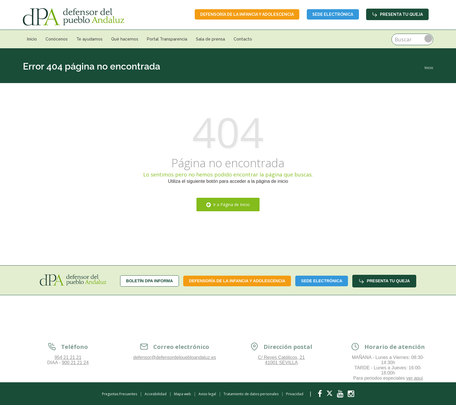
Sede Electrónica (332, 14)
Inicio (32, 39)
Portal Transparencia (167, 39)
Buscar (428, 38)
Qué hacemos (124, 39)
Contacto (243, 39)
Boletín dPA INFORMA (149, 281)
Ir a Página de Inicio (228, 204)
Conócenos (57, 39)
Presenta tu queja (397, 14)
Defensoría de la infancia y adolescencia (246, 14)
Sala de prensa (210, 39)
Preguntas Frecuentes (119, 393)
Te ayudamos (89, 39)
